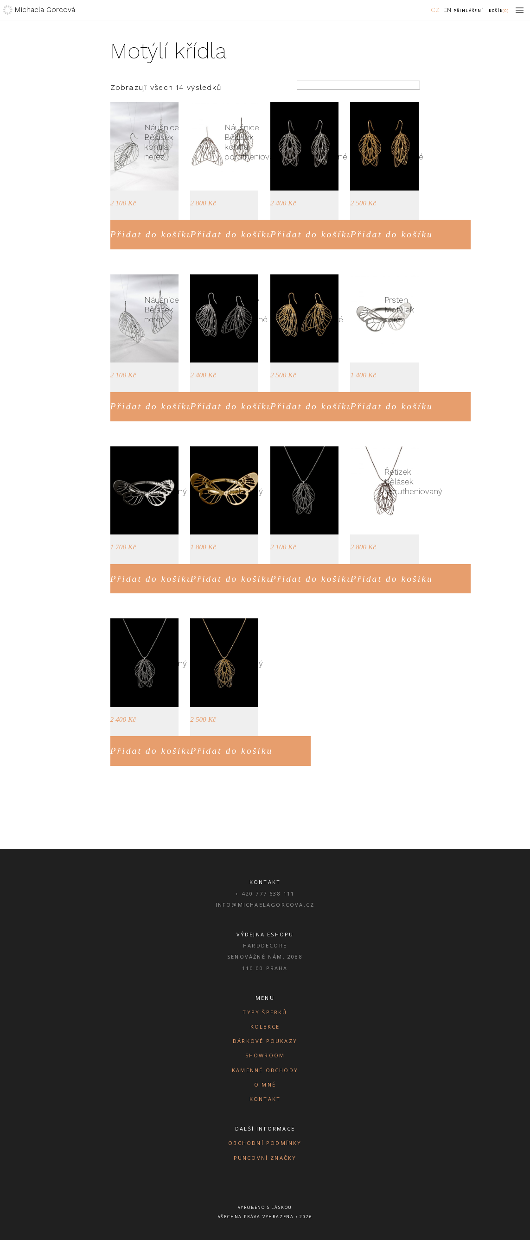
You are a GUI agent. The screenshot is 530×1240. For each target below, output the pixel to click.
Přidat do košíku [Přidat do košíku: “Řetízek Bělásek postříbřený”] (151, 750)
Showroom (265, 1055)
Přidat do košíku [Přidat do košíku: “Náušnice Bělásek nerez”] (151, 406)
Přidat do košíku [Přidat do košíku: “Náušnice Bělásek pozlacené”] (311, 406)
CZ (435, 9)
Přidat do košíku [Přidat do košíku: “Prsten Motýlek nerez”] (391, 406)
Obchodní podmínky (264, 1142)
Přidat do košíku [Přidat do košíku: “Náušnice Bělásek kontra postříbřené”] (311, 234)
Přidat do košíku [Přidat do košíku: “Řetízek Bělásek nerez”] (311, 578)
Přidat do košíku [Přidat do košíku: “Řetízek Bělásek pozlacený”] (231, 750)
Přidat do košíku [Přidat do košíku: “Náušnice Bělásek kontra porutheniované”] (231, 234)
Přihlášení (468, 10)
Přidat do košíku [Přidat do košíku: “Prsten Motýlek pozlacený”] (231, 578)
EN (447, 9)
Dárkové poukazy (265, 1040)
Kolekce (265, 1026)
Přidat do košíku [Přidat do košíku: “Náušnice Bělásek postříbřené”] (231, 406)
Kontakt (265, 1098)
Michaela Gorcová (44, 9)
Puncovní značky (265, 1157)
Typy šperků (265, 1012)
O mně (265, 1084)
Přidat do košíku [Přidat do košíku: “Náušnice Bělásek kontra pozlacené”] (391, 234)
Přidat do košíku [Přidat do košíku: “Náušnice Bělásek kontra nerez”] (151, 234)
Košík (499, 10)
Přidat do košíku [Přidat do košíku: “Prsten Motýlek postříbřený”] (151, 578)
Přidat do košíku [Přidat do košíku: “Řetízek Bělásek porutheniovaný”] (391, 578)
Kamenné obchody (265, 1070)
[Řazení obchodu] (358, 85)
